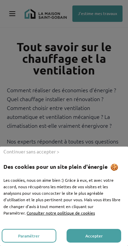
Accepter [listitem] (94, 236)
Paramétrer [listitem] (29, 236)
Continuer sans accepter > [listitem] (31, 151)
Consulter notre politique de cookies (61, 213)
